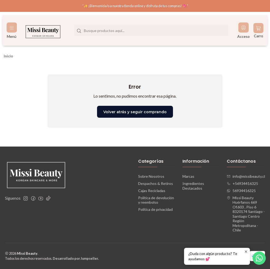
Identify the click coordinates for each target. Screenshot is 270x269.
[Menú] (12, 30)
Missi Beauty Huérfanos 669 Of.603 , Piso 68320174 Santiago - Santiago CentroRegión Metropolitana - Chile (246, 213)
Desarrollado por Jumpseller (75, 258)
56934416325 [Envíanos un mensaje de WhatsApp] (241, 190)
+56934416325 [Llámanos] (242, 183)
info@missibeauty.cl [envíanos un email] (246, 176)
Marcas (188, 176)
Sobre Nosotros (151, 176)
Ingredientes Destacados (193, 185)
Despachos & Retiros (155, 183)
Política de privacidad (155, 209)
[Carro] (258, 30)
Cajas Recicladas (151, 190)
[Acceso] (243, 30)
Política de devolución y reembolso (156, 200)
